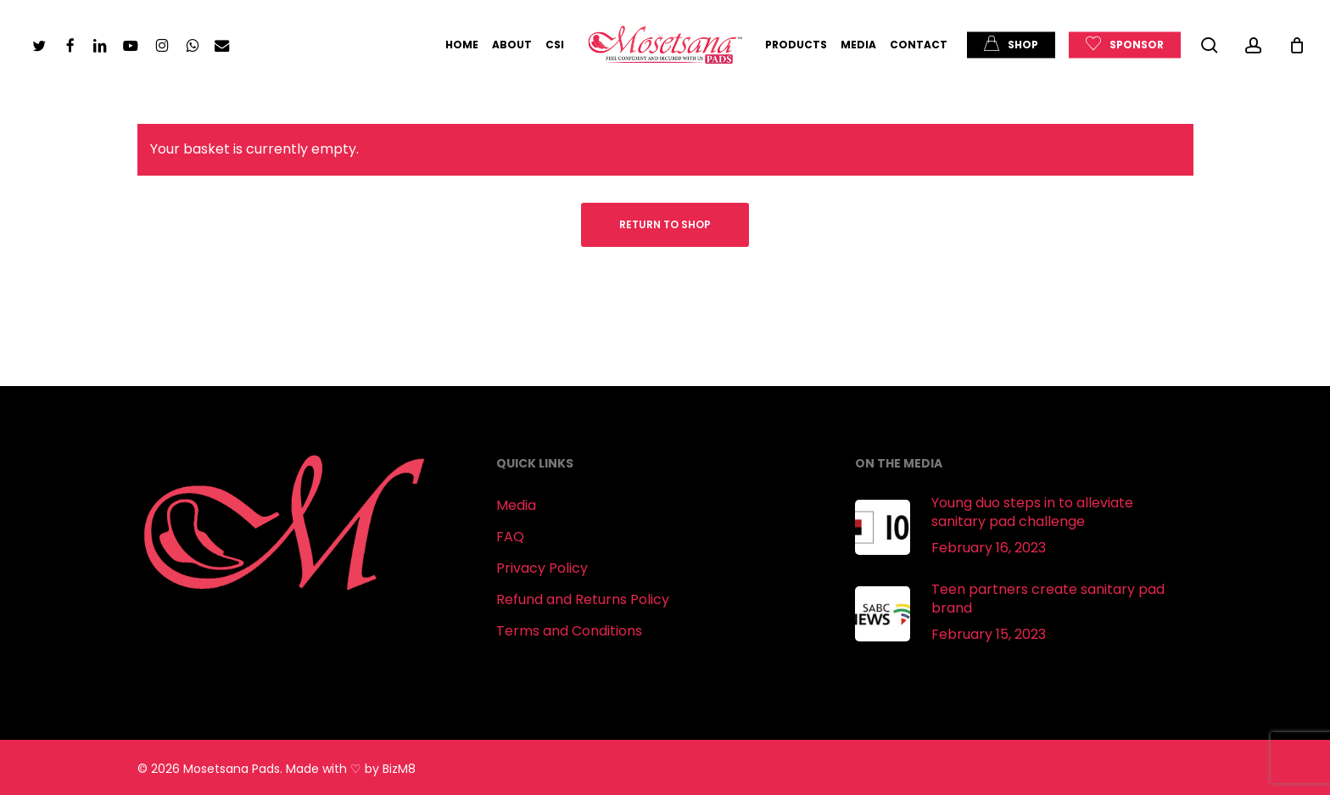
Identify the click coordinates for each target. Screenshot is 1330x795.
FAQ (510, 536)
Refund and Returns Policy (582, 599)
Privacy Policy (542, 568)
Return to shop (665, 224)
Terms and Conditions (569, 631)
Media (516, 505)
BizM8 (399, 768)
